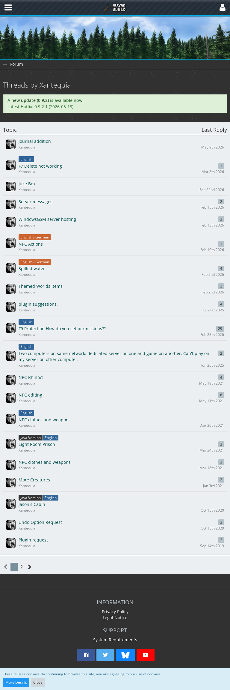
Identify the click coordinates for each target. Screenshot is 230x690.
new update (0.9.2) (30, 100)
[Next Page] (29, 567)
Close (38, 682)
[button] (8, 7)
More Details (16, 682)
